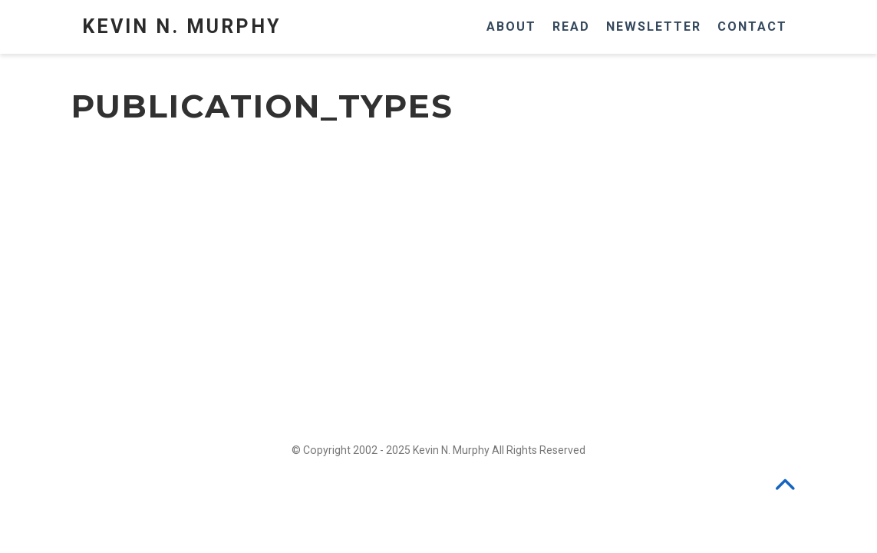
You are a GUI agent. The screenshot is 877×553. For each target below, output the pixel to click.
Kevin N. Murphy (181, 26)
